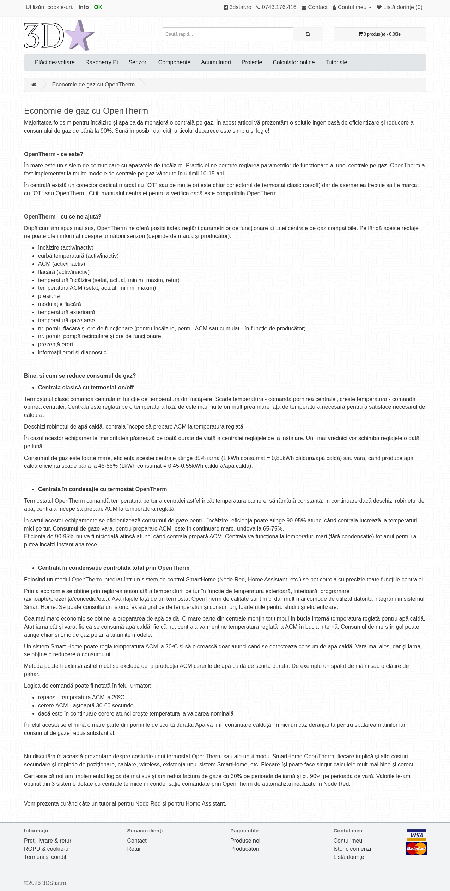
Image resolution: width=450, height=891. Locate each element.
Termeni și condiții (46, 857)
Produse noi (245, 841)
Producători (244, 849)
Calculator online (294, 62)
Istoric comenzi (352, 849)
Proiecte (252, 62)
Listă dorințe (349, 857)
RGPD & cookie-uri (48, 849)
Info (84, 7)
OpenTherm (40, 154)
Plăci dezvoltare (55, 62)
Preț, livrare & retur (47, 841)
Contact (137, 841)
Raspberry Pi (101, 62)
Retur (134, 849)
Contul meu (348, 841)
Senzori (137, 62)
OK (98, 7)
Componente (174, 62)
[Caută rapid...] (308, 34)
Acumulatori (216, 62)
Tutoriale (336, 62)
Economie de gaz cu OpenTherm (93, 85)
